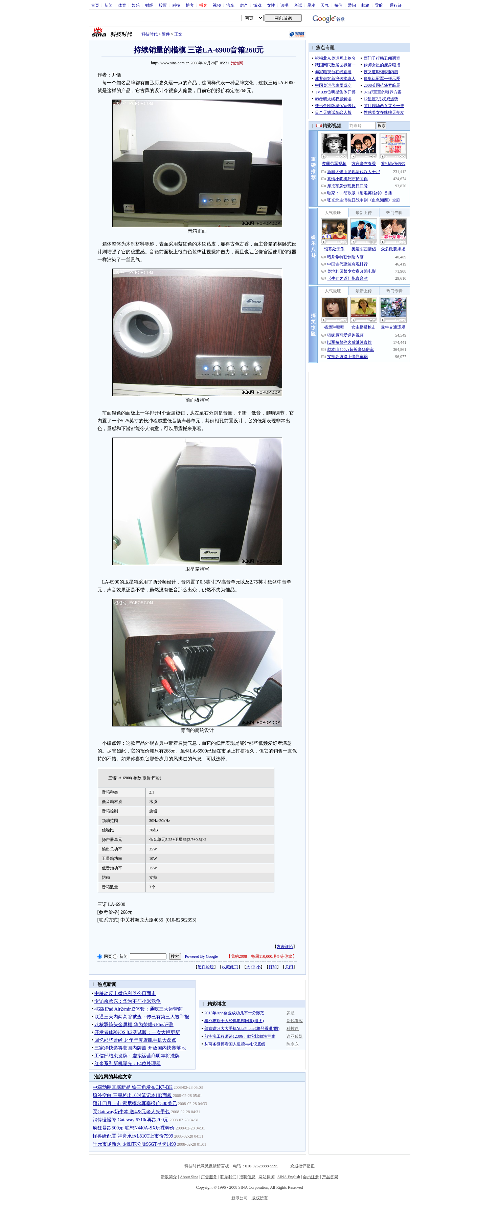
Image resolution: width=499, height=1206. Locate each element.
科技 (176, 5)
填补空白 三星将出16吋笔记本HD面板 (132, 1095)
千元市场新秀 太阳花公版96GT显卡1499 (134, 1144)
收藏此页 (230, 967)
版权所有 (260, 1198)
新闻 (109, 5)
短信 (338, 5)
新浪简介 (169, 1177)
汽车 (230, 5)
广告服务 (209, 1177)
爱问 (352, 5)
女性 (271, 5)
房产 (244, 5)
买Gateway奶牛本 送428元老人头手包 (131, 1111)
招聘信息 (247, 1177)
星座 (311, 5)
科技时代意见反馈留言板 (206, 1166)
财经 (149, 5)
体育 (122, 5)
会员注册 (311, 1177)
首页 (95, 5)
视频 (217, 5)
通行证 (396, 5)
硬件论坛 (206, 967)
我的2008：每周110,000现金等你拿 (262, 956)
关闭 (289, 967)
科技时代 (149, 34)
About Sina (189, 1177)
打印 (273, 967)
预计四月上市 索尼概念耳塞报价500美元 (135, 1103)
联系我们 (228, 1177)
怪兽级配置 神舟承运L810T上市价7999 (133, 1136)
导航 (379, 5)
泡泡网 (237, 63)
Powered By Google (201, 956)
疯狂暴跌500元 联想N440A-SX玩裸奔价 (134, 1127)
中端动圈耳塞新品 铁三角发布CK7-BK (133, 1087)
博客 (190, 5)
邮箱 (365, 5)
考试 (298, 5)
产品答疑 (330, 1177)
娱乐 (136, 5)
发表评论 (285, 946)
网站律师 (266, 1177)
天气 (325, 5)
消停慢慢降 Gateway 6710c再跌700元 (130, 1119)
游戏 (257, 5)
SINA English (288, 1177)
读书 (284, 5)
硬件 (166, 34)
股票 (163, 5)
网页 (108, 956)
